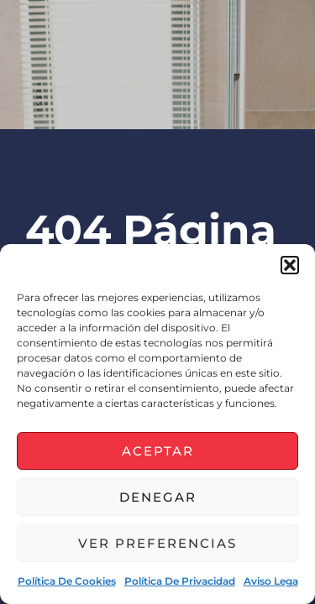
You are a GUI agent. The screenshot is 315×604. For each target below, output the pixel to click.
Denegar (158, 497)
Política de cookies (67, 581)
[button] (289, 265)
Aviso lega (271, 581)
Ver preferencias (157, 543)
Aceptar (158, 451)
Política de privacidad (179, 581)
